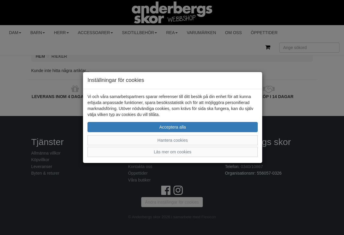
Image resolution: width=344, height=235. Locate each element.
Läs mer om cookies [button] (172, 151)
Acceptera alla (172, 127)
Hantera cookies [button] (172, 140)
